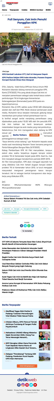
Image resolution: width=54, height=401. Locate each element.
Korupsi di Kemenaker (31, 209)
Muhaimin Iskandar (10, 212)
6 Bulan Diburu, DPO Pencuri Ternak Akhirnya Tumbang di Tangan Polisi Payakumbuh (21, 324)
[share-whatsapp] (28, 225)
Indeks (24, 10)
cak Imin (7, 209)
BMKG (48, 10)
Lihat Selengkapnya (27, 366)
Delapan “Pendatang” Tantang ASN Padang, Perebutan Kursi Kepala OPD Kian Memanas (21, 356)
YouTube (36, 386)
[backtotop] (27, 375)
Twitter (32, 386)
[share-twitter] (25, 225)
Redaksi (10, 390)
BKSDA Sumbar (36, 10)
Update (34, 135)
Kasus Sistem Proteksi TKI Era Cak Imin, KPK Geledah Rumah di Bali (27, 200)
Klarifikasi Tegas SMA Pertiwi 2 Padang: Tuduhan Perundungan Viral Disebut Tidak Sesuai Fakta (19, 313)
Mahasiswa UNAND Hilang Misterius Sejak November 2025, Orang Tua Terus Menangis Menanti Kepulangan (21, 335)
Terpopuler (14, 10)
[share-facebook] (21, 225)
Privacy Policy (18, 390)
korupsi (16, 209)
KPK (44, 209)
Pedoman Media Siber (32, 390)
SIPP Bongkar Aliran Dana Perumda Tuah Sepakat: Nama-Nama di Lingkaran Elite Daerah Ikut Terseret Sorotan (21, 345)
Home (4, 10)
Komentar (27, 230)
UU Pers (44, 390)
